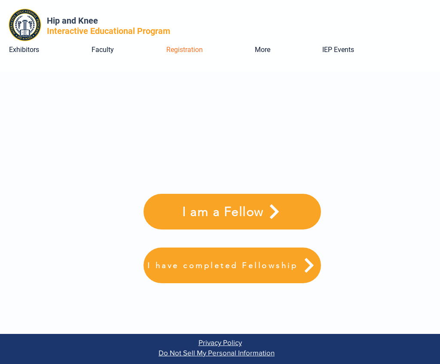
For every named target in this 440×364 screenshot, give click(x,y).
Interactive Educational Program (110, 31)
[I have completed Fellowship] (232, 265)
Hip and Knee (72, 20)
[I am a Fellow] (232, 211)
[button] (282, 50)
